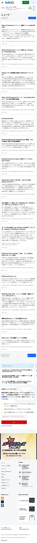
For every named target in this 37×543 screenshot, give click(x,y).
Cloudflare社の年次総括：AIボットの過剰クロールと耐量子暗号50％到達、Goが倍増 (17, 376)
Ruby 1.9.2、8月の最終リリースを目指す (14, 338)
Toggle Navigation (2, 2)
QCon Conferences (6, 471)
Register (26, 2)
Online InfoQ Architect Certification (25, 467)
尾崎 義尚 (16, 88)
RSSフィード (11, 14)
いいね (5, 43)
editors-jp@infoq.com (24, 529)
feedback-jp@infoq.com (6, 529)
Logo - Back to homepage (9, 2)
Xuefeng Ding (5, 267)
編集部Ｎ (16, 64)
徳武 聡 (17, 194)
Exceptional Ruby (7, 118)
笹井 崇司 (16, 41)
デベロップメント (5, 274)
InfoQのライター (5, 479)
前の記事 (31, 18)
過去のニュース (31, 355)
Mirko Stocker (6, 41)
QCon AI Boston (26, 472)
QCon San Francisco (25, 484)
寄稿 (2, 477)
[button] (14, 422)
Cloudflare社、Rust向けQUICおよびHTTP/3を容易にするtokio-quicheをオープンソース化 (17, 370)
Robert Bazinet (6, 130)
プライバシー (4, 540)
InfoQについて (5, 482)
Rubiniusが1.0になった (9, 276)
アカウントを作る (5, 465)
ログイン (3, 468)
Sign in (33, 2)
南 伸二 (17, 150)
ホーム (3, 463)
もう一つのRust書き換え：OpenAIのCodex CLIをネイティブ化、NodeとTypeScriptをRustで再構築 (17, 382)
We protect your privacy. (6, 425)
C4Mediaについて (5, 485)
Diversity (3, 488)
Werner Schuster (7, 109)
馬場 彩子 (15, 267)
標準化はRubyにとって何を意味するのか (14, 318)
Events (3, 474)
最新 (5, 18)
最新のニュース (6, 355)
